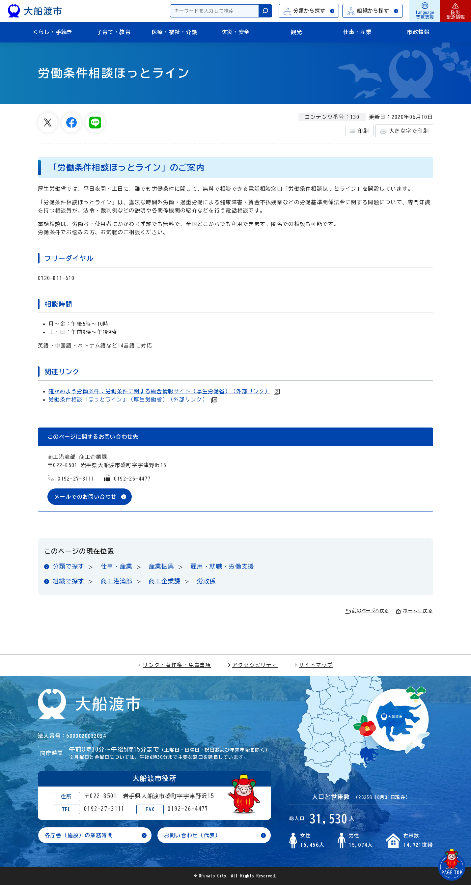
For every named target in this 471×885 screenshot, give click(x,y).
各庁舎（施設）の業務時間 (79, 835)
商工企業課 (164, 581)
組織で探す (68, 581)
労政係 (206, 581)
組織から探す (373, 11)
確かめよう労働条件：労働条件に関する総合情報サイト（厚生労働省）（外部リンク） (159, 391)
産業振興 (161, 566)
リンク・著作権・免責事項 (174, 665)
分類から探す (309, 11)
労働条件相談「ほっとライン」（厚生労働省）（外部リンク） (128, 399)
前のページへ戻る (367, 611)
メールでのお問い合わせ (85, 496)
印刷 (359, 131)
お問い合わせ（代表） (192, 835)
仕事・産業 (116, 566)
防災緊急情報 (455, 10)
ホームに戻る (414, 611)
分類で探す (68, 566)
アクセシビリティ (253, 665)
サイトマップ (313, 665)
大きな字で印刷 (404, 131)
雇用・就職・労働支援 (222, 566)
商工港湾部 (116, 581)
